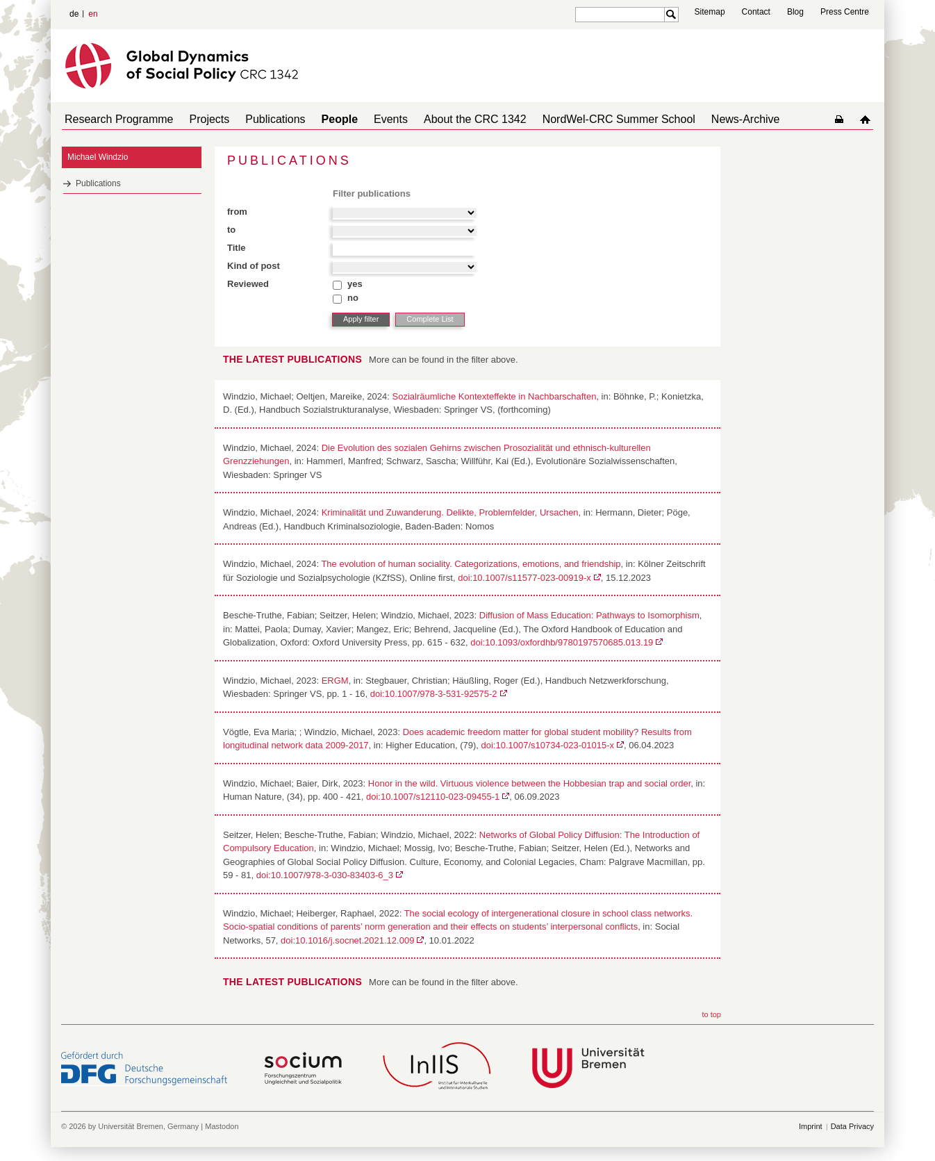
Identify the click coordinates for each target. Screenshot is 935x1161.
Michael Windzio (97, 157)
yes (355, 284)
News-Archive (704, 119)
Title (236, 247)
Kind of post (253, 266)
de (73, 14)
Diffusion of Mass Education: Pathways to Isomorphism (589, 615)
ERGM (335, 680)
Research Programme (116, 119)
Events (366, 119)
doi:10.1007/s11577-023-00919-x (524, 578)
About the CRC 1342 (444, 119)
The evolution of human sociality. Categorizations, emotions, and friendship (470, 564)
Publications (261, 119)
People (320, 119)
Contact (756, 12)
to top (711, 1014)
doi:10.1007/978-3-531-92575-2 (433, 694)
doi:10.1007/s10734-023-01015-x (547, 745)
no (352, 298)
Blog (795, 12)
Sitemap (710, 12)
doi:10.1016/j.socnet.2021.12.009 (347, 940)
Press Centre (844, 12)
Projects (201, 119)
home (868, 119)
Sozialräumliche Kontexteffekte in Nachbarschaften (494, 396)
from (237, 211)
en (92, 14)
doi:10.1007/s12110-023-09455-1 (432, 796)
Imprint (810, 1126)
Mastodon (221, 1126)
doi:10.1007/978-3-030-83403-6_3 (324, 875)
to (231, 229)
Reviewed (248, 284)
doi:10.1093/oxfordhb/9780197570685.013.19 (561, 642)
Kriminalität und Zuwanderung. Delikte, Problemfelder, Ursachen (450, 512)
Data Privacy (852, 1126)
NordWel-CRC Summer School (582, 119)
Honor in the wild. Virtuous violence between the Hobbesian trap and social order (529, 783)
